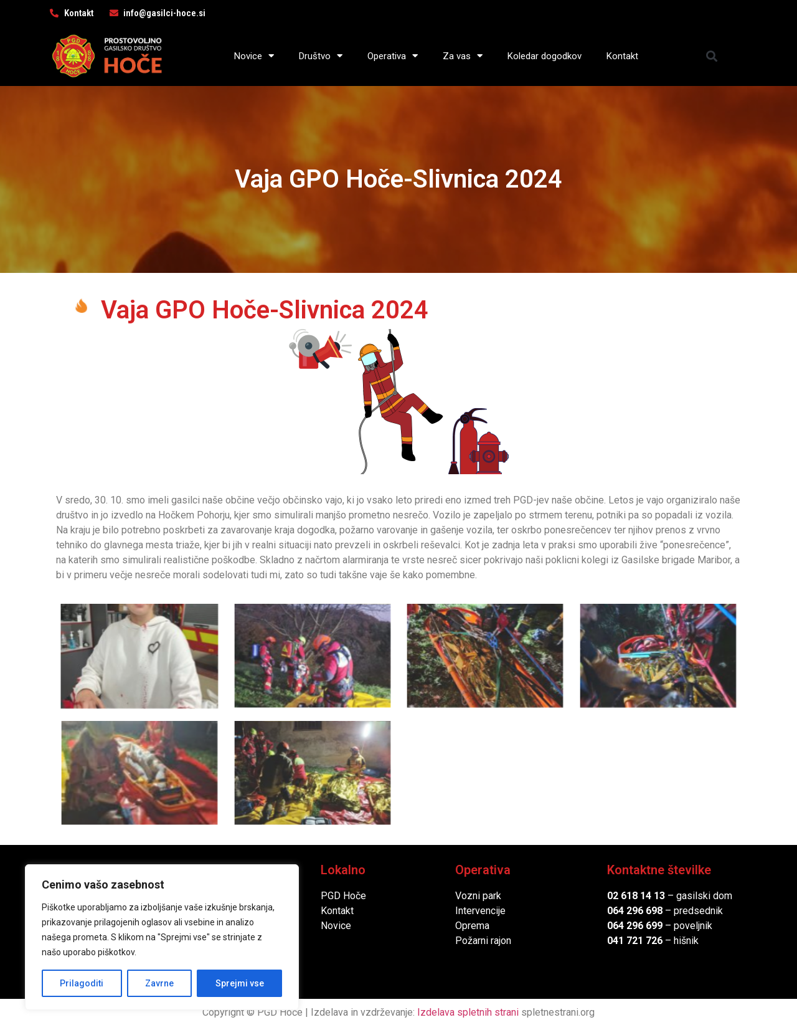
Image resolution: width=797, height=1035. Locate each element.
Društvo (320, 56)
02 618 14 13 (636, 896)
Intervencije (480, 911)
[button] (712, 55)
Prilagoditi (81, 983)
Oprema (472, 926)
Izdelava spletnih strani (468, 1012)
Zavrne (159, 983)
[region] (162, 937)
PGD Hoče (343, 896)
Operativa (392, 56)
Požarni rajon (483, 941)
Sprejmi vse (239, 983)
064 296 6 (629, 911)
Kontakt (622, 56)
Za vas (463, 56)
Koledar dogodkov (544, 56)
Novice (254, 56)
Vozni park (478, 896)
